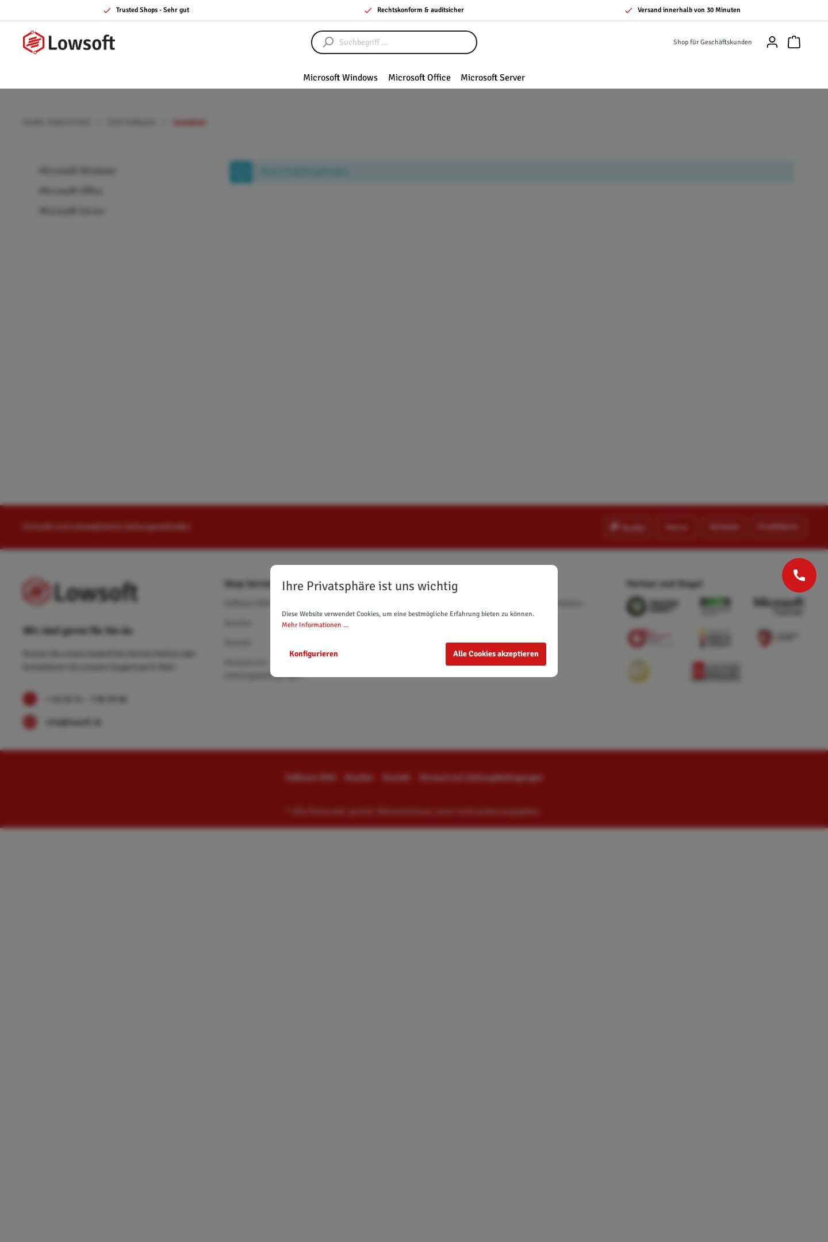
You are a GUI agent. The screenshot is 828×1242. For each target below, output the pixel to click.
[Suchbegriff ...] (405, 42)
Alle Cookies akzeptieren (496, 654)
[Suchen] (322, 42)
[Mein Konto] (772, 42)
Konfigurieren (313, 654)
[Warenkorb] (794, 42)
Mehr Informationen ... (315, 625)
